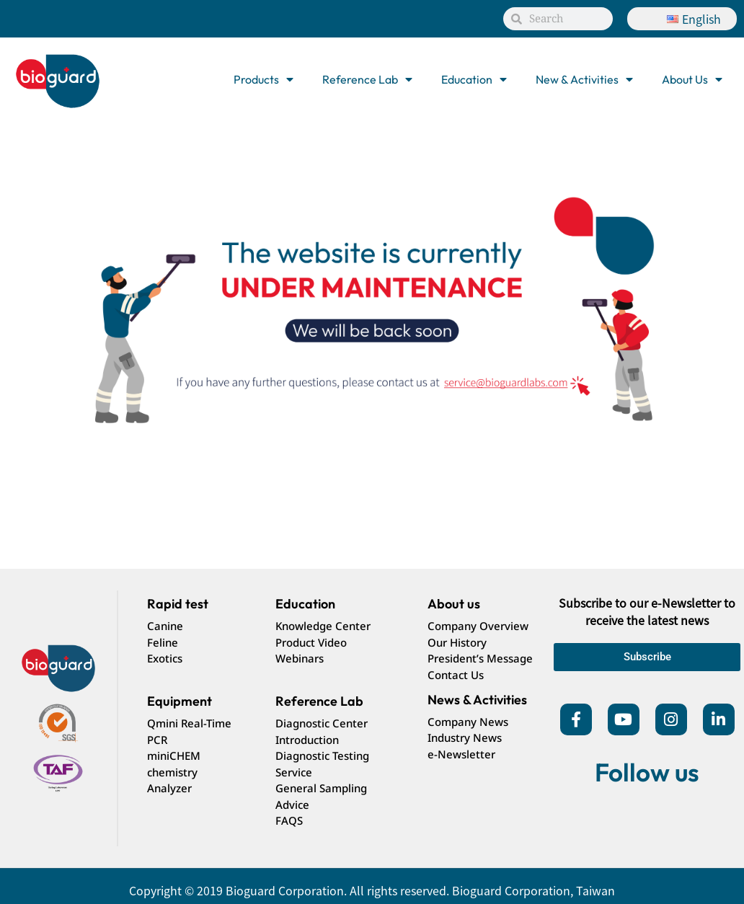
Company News (468, 721)
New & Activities (584, 79)
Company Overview (478, 626)
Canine (165, 626)
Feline (162, 642)
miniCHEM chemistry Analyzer (173, 771)
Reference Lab (367, 79)
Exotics (164, 658)
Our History (457, 642)
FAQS (289, 820)
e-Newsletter (461, 754)
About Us (692, 79)
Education (474, 79)
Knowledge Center (323, 626)
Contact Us (456, 675)
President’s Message (480, 658)
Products (263, 79)
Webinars (299, 658)
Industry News (465, 737)
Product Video (311, 642)
